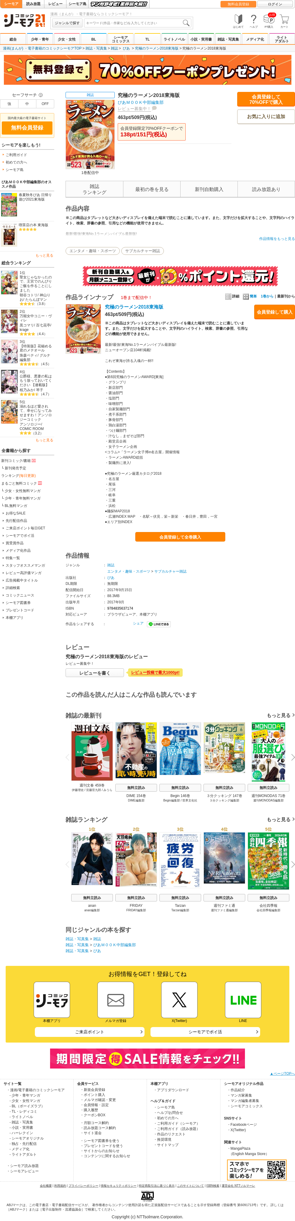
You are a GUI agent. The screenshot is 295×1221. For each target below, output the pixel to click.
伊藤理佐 (78, 790)
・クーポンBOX (92, 1115)
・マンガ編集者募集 (243, 1101)
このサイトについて (190, 1185)
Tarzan (180, 906)
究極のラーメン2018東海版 (157, 48)
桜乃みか (27, 390)
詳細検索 (13, 588)
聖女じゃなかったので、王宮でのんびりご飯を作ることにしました (36, 283)
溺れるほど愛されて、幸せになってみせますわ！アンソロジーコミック (36, 413)
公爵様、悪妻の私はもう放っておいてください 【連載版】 (36, 380)
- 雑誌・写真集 (21, 1122)
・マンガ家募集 (239, 1095)
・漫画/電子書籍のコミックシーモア (36, 1090)
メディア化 (255, 39)
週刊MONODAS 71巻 (268, 796)
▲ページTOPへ (282, 1074)
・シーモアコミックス (245, 1106)
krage (24, 330)
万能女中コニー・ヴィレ (36, 318)
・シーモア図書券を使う (99, 1141)
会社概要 (46, 1185)
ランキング (18, 476)
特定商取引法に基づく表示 (157, 1185)
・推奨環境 (162, 1139)
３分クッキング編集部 (224, 800)
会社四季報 (268, 906)
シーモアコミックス (121, 39)
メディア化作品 (18, 550)
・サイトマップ (165, 1145)
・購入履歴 (89, 1110)
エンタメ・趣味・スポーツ (92, 251)
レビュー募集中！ (134, 108)
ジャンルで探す (67, 23)
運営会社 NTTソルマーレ (238, 1185)
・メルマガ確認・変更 (98, 1100)
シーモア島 (77, 4)
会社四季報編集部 (268, 910)
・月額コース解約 (94, 1123)
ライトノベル (174, 39)
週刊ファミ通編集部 (224, 910)
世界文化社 (189, 800)
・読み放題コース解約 (98, 1128)
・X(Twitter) (236, 1130)
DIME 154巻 (136, 796)
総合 (13, 39)
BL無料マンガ (16, 506)
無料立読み (136, 788)
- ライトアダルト (23, 1154)
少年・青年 (40, 39)
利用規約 (60, 1185)
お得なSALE (16, 513)
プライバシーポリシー (83, 1185)
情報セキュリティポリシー (118, 1185)
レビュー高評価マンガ (23, 573)
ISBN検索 (212, 1185)
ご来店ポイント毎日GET (25, 528)
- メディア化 (19, 1149)
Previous (69, 757)
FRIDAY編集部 (136, 910)
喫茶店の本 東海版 (33, 225)
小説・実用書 (201, 39)
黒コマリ (27, 325)
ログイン (275, 4)
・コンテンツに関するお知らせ (105, 1156)
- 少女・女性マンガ (25, 1101)
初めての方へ (16, 162)
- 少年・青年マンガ (25, 1095)
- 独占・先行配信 (23, 1144)
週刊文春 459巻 (92, 785)
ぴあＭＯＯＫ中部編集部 (141, 102)
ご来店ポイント (89, 1031)
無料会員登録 (238, 4)
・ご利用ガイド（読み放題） (176, 1129)
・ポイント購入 (92, 1095)
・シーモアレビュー (23, 1171)
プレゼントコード (20, 610)
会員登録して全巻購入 (180, 537)
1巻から (267, 296)
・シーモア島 (164, 1107)
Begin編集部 (171, 800)
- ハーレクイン (21, 1133)
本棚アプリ (15, 618)
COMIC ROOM (32, 429)
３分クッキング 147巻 (224, 796)
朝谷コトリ (29, 295)
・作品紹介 (236, 1090)
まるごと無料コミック (22, 483)
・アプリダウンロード (171, 1090)
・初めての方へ (165, 1118)
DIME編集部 (136, 800)
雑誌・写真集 (228, 39)
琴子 (39, 390)
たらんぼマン (36, 299)
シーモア (11, 4)
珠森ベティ (29, 355)
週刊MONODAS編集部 (268, 800)
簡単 (250, 296)
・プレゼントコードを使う (101, 1146)
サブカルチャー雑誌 (142, 251)
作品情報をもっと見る (277, 239)
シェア (138, 623)
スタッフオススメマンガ (25, 565)
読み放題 (33, 4)
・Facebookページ (242, 1125)
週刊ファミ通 (224, 906)
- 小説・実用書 (21, 1128)
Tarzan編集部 (180, 910)
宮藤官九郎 (93, 790)
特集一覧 (13, 558)
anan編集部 (92, 910)
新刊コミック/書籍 (19, 460)
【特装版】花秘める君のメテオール (36, 348)
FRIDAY (136, 906)
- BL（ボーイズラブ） (27, 1106)
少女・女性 (67, 39)
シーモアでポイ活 (20, 536)
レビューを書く (95, 673)
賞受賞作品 (15, 543)
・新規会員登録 (92, 1090)
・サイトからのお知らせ (99, 1151)
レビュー (55, 4)
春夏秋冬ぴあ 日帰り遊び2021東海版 (35, 197)
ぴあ (126, 48)
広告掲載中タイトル (22, 580)
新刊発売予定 (15, 468)
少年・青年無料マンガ (23, 498)
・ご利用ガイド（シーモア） (176, 1123)
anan (92, 906)
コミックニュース (20, 595)
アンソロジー (30, 424)
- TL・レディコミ (23, 1111)
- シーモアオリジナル (27, 1138)
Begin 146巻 (180, 796)
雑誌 (114, 48)
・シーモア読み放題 (23, 1166)
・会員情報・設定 (94, 1105)
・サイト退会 (91, 1133)
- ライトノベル (21, 1117)
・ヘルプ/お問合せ (168, 1113)
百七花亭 (43, 325)
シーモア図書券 (18, 603)
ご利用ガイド (16, 155)
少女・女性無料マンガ (23, 491)
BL (93, 39)
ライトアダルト (282, 39)
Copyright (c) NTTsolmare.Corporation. (147, 1216)
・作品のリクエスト (169, 1134)
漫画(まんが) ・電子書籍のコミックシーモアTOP (42, 48)
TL (147, 39)
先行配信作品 (16, 521)
